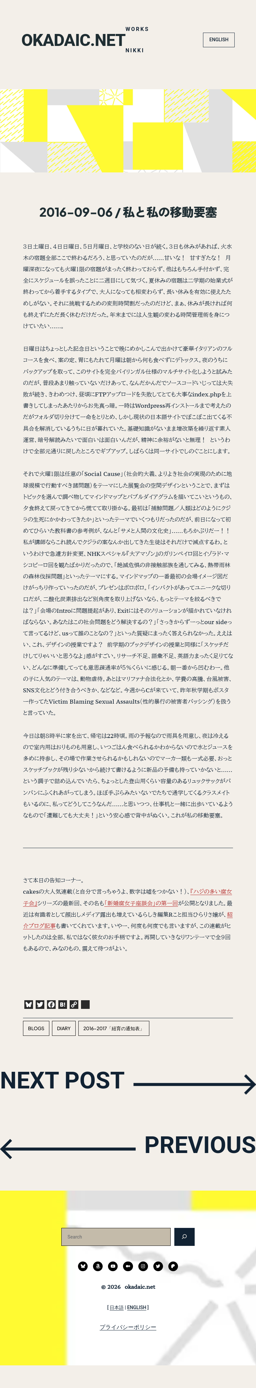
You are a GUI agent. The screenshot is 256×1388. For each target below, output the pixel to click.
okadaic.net (77, 17)
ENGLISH (218, 62)
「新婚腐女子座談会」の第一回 (141, 925)
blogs (36, 1051)
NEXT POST (70, 1105)
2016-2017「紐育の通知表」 (113, 1051)
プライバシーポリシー (128, 1349)
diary (64, 1051)
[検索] (184, 1259)
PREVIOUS (193, 1170)
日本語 (117, 1329)
